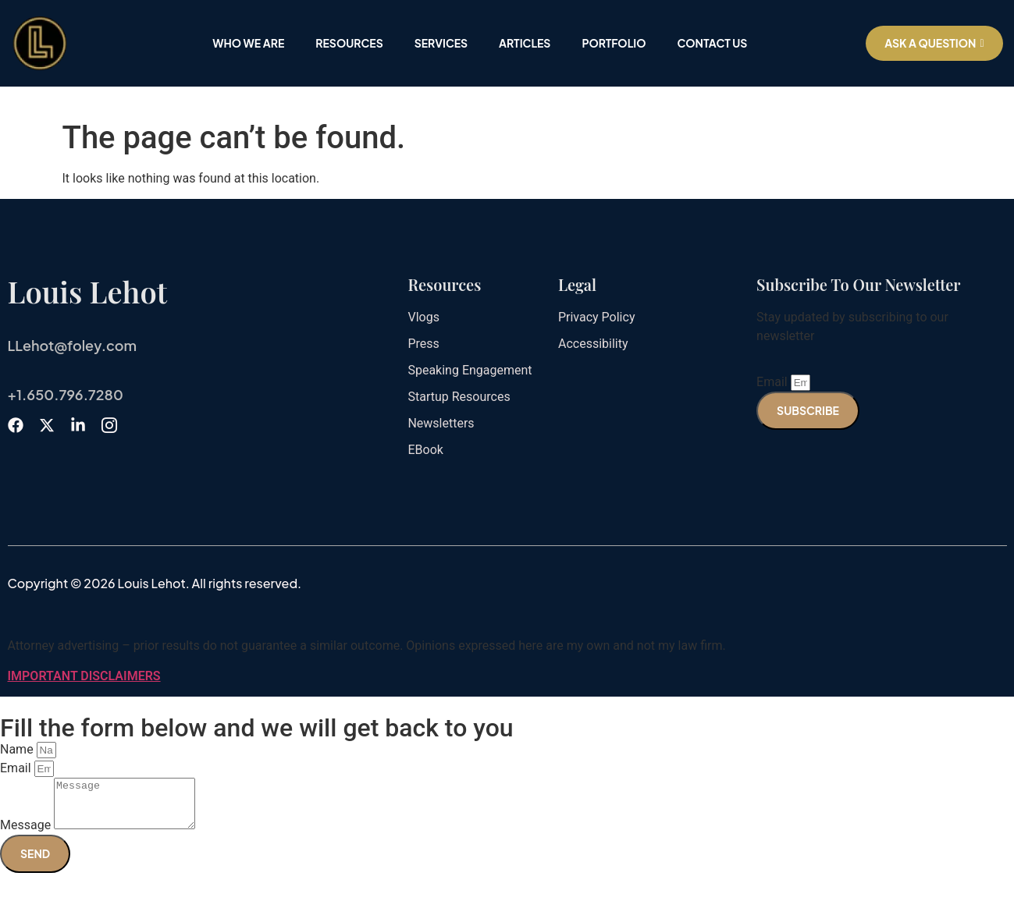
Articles (524, 43)
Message (27, 834)
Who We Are (248, 43)
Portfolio (614, 43)
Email (773, 381)
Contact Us (712, 43)
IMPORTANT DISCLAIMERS (84, 676)
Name (18, 749)
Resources (348, 43)
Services (441, 43)
